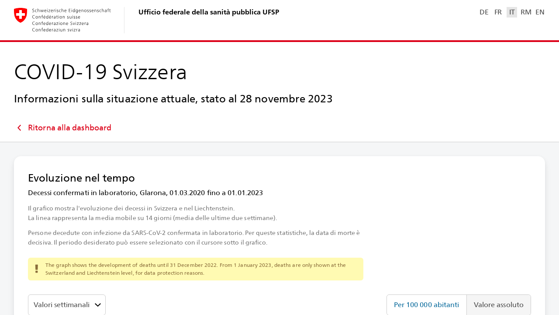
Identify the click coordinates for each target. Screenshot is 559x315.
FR (498, 12)
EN (539, 12)
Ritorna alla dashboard (62, 127)
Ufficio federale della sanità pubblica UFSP (208, 12)
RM (526, 12)
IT (512, 12)
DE (484, 12)
